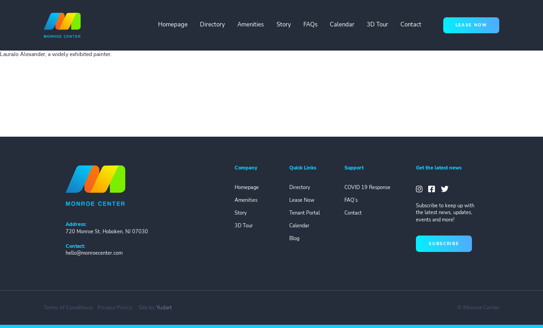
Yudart (164, 307)
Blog (294, 238)
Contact (410, 24)
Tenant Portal (304, 213)
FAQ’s (351, 200)
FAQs (310, 24)
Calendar (342, 24)
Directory (212, 24)
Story (284, 24)
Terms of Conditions (68, 307)
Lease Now (301, 200)
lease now (471, 25)
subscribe (444, 243)
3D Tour (377, 24)
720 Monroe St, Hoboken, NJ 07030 (107, 231)
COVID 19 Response (367, 187)
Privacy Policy (114, 307)
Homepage (173, 24)
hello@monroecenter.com (94, 253)
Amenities (250, 24)
